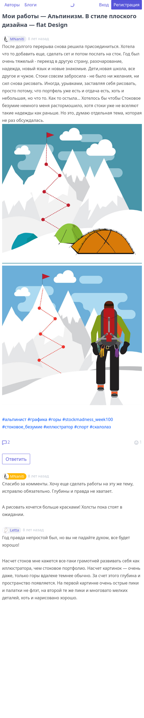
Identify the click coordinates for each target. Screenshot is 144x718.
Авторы (12, 5)
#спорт (81, 427)
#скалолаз (100, 427)
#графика (37, 419)
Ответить (16, 459)
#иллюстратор (58, 427)
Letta (14, 530)
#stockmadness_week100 (87, 419)
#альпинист (14, 419)
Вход (104, 5)
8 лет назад (38, 475)
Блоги (31, 5)
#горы (54, 419)
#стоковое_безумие (22, 427)
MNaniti (17, 39)
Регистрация (127, 5)
